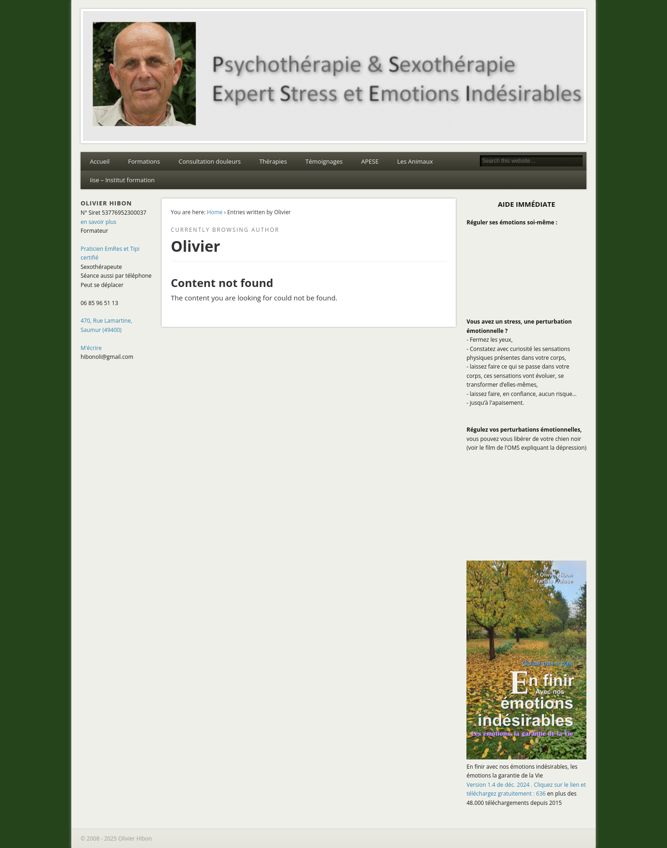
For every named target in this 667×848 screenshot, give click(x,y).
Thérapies (273, 161)
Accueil (100, 161)
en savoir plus (98, 222)
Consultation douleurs (209, 161)
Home (215, 212)
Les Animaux (415, 161)
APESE (370, 161)
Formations (144, 161)
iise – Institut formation (122, 180)
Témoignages (323, 161)
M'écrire (91, 348)
